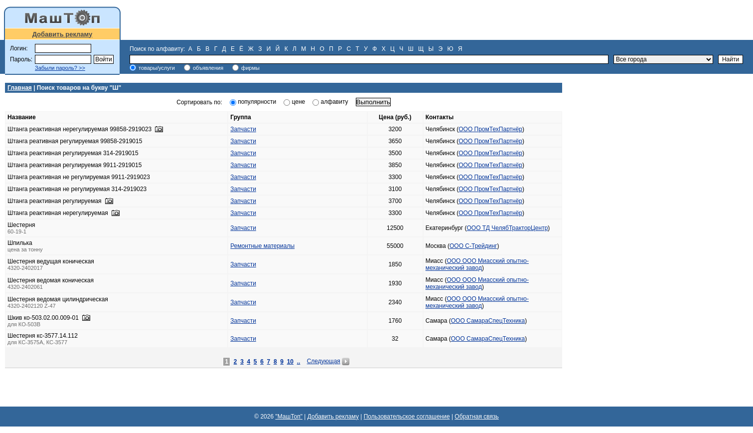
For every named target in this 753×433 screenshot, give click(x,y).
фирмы (250, 68)
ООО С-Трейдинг (473, 245)
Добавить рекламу (62, 34)
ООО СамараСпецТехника (488, 320)
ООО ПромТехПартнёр (490, 129)
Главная (19, 87)
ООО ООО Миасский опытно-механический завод (477, 264)
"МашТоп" (288, 416)
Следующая (323, 361)
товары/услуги (157, 68)
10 (290, 361)
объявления (208, 68)
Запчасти (243, 129)
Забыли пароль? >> (60, 68)
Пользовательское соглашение (407, 416)
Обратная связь (476, 416)
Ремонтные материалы (262, 245)
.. (299, 361)
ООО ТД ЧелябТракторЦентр (507, 227)
